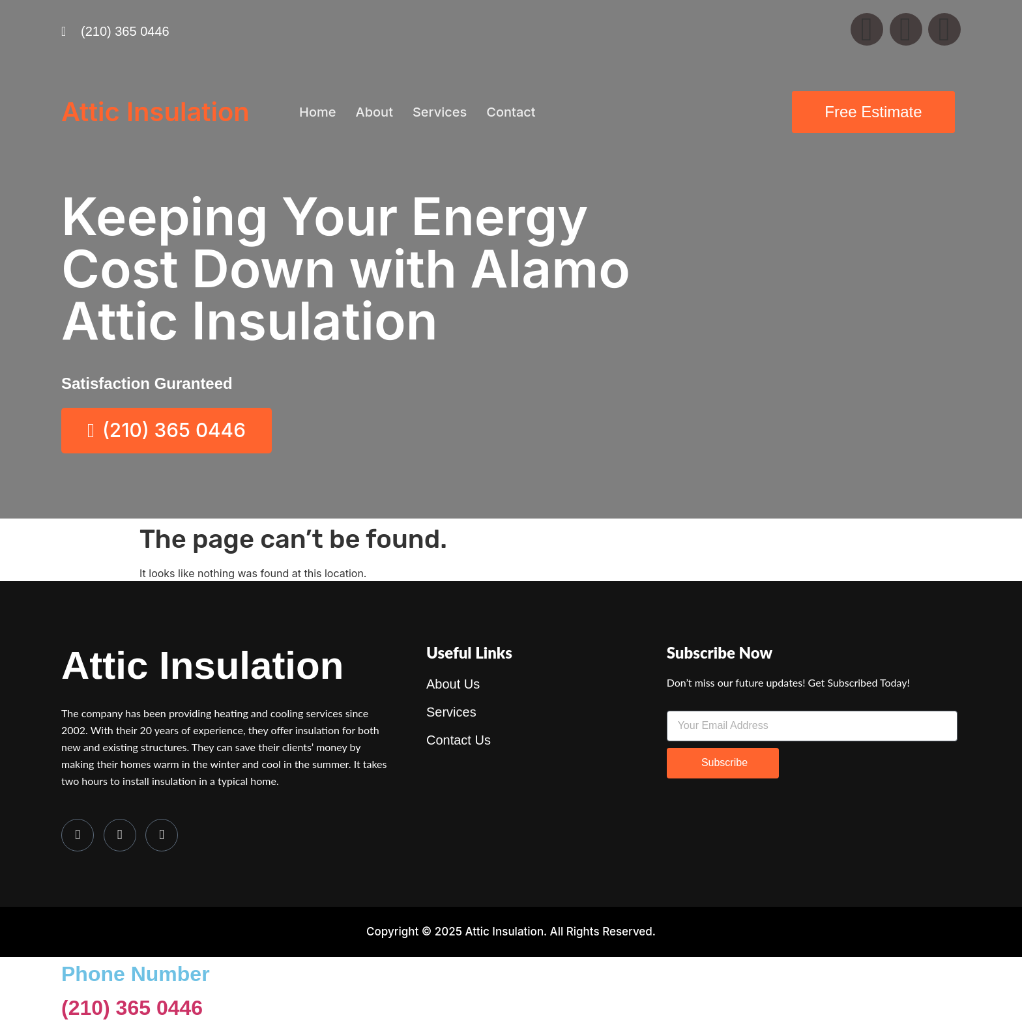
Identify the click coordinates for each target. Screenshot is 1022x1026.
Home (317, 112)
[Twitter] (120, 835)
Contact (510, 112)
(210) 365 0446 (132, 1009)
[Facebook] (77, 835)
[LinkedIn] (161, 835)
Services (440, 112)
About (373, 112)
